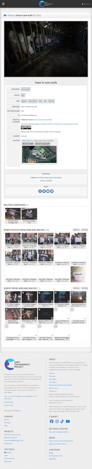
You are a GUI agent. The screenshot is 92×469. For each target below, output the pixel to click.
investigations (29, 396)
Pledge (51, 453)
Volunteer (7, 422)
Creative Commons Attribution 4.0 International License (59, 124)
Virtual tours (8, 443)
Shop (6, 425)
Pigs (23, 95)
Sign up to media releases (57, 444)
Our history (52, 379)
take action (8, 398)
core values (8, 392)
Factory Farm (33, 101)
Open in (28, 146)
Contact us (52, 391)
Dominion (12, 434)
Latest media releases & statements (61, 441)
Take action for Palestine (12, 411)
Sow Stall (51, 101)
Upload (85, 230)
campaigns (18, 396)
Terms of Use (8, 405)
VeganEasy (52, 459)
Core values (53, 382)
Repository (10, 437)
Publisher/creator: (27, 120)
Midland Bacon (27, 141)
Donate (6, 420)
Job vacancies (53, 388)
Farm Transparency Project (43, 120)
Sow (40, 101)
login (50, 177)
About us (52, 373)
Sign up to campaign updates (58, 432)
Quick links (7, 461)
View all (76, 230)
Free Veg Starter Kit (55, 456)
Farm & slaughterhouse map (13, 440)
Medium (43, 180)
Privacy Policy (8, 402)
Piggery (24, 101)
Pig (45, 101)
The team (52, 376)
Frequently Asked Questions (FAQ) (60, 385)
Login (6, 455)
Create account (9, 458)
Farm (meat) (25, 89)
